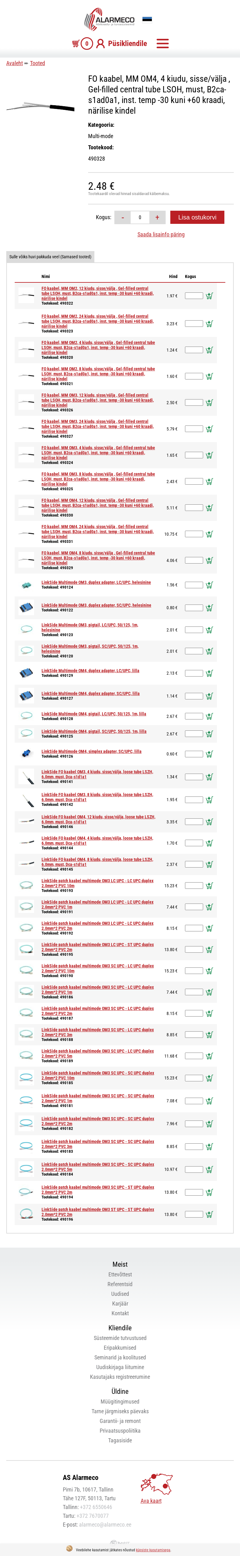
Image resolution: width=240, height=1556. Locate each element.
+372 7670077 (93, 1515)
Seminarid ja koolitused (120, 1357)
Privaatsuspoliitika (120, 1430)
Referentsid (120, 1284)
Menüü (162, 43)
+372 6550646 (96, 1507)
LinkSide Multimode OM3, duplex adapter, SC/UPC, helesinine (96, 605)
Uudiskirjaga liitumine (120, 1367)
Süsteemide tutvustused (120, 1338)
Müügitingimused (120, 1401)
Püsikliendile (127, 43)
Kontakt (120, 1313)
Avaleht (14, 63)
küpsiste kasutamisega (153, 1550)
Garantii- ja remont (120, 1421)
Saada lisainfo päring (161, 234)
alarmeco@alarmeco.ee (105, 1524)
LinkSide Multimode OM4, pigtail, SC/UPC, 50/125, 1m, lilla (94, 731)
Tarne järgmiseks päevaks (120, 1411)
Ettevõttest (120, 1274)
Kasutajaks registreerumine (120, 1376)
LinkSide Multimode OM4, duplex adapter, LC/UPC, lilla (90, 670)
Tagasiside (120, 1440)
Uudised (120, 1294)
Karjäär (120, 1303)
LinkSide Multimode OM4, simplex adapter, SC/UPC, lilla (92, 751)
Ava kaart (151, 1500)
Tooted (37, 63)
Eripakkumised (120, 1347)
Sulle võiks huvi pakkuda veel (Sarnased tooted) (50, 256)
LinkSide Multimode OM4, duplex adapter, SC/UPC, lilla (91, 693)
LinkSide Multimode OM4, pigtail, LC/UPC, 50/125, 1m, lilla (94, 713)
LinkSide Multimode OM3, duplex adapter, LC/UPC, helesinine (96, 582)
